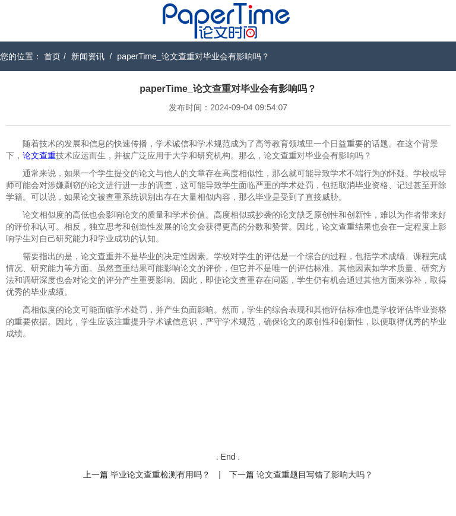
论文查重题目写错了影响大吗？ (314, 474)
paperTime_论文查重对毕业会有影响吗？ (193, 56)
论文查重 (39, 155)
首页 (52, 56)
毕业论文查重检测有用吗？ (160, 474)
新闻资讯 (87, 56)
